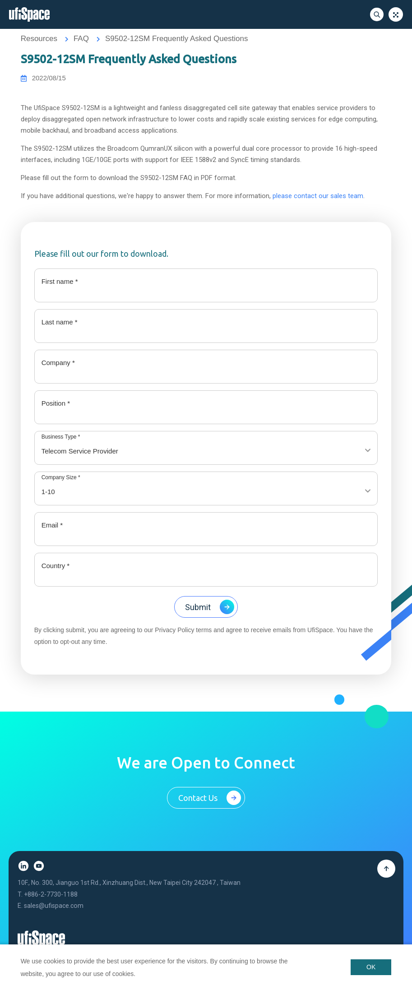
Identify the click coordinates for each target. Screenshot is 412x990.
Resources (38, 38)
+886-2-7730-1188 (51, 902)
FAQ (80, 38)
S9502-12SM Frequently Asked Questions (176, 38)
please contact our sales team (318, 197)
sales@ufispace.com (53, 914)
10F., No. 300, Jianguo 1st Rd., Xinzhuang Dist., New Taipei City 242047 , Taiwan (129, 890)
